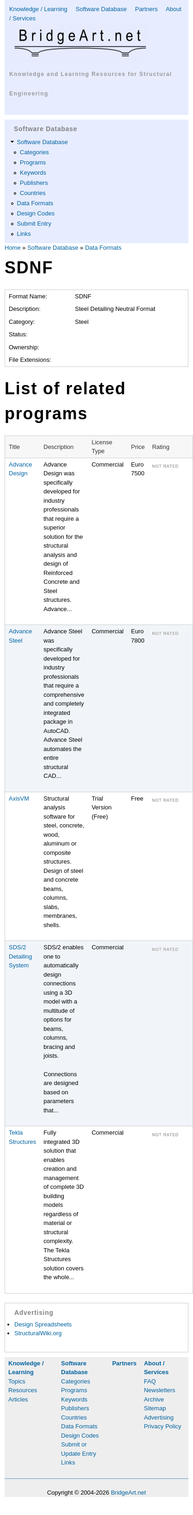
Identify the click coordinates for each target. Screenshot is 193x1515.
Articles (18, 1399)
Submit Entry (34, 223)
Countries (33, 192)
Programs (33, 162)
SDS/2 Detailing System (20, 956)
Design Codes (36, 213)
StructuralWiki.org (38, 1333)
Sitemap (155, 1408)
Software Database (101, 9)
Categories (34, 152)
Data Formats (35, 203)
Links (24, 233)
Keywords (33, 172)
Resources (22, 1390)
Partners (146, 9)
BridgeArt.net (128, 1492)
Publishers (34, 182)
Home (13, 247)
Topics (16, 1381)
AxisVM (19, 798)
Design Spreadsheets (43, 1324)
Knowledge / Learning (38, 9)
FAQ (150, 1381)
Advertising (159, 1417)
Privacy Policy (162, 1426)
